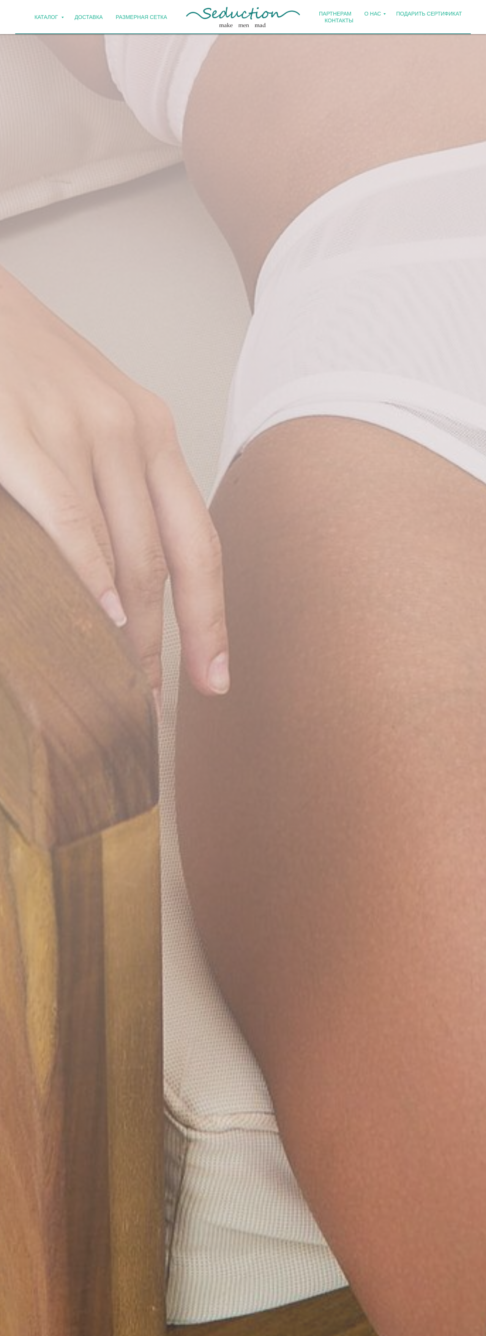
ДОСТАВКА (88, 17)
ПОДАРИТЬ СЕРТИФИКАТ (429, 14)
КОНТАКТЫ (339, 20)
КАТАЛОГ (47, 17)
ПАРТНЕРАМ (335, 14)
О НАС (372, 14)
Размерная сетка (141, 17)
